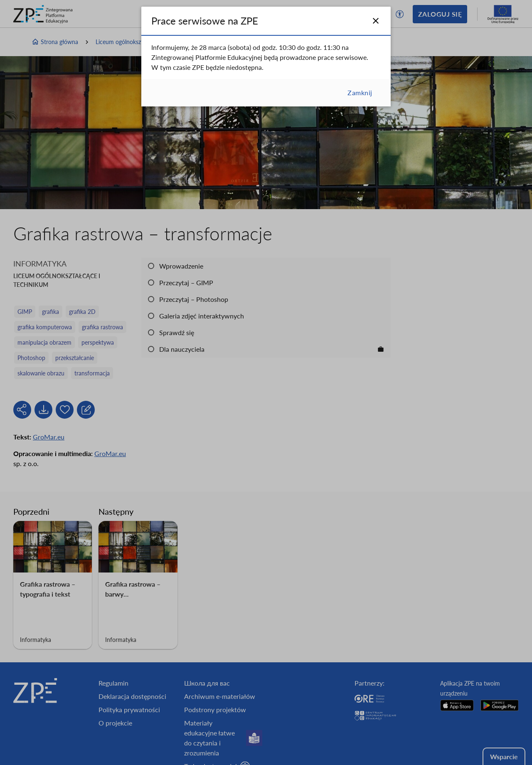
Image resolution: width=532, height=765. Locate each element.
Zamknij (359, 92)
